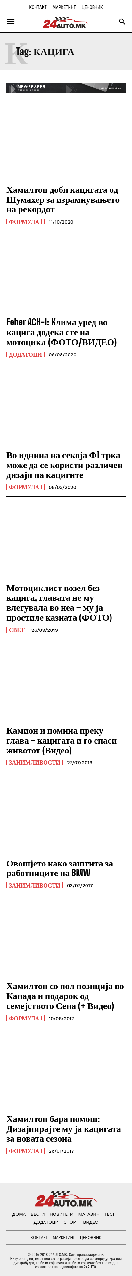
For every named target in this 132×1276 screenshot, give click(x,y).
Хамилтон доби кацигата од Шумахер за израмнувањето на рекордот (63, 199)
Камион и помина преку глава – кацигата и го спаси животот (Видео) (61, 740)
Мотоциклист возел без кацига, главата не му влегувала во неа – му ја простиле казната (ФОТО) (59, 602)
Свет (17, 630)
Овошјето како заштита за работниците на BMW (59, 867)
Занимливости (34, 762)
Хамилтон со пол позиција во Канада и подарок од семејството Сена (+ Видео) (65, 995)
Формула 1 (25, 221)
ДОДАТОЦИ (25, 354)
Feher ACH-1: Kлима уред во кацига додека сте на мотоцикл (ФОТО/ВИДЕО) (61, 331)
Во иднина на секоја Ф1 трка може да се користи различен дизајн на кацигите (64, 464)
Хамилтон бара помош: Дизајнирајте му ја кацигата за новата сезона (63, 1128)
